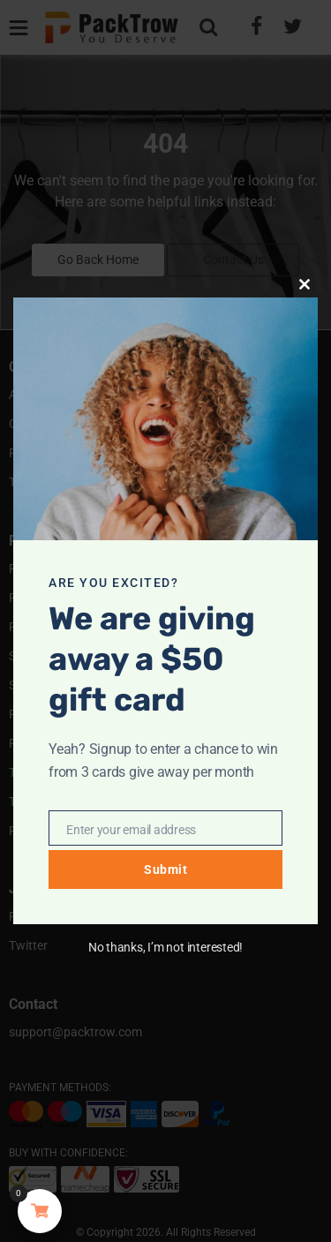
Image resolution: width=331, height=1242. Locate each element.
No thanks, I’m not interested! (165, 947)
